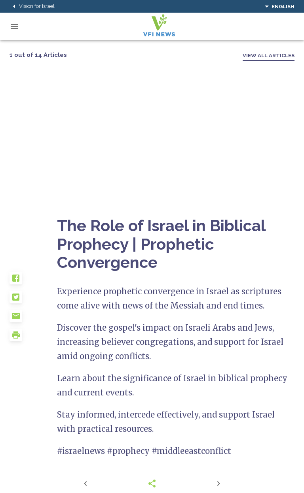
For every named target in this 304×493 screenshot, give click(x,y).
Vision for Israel (32, 6)
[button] (33, 281)
